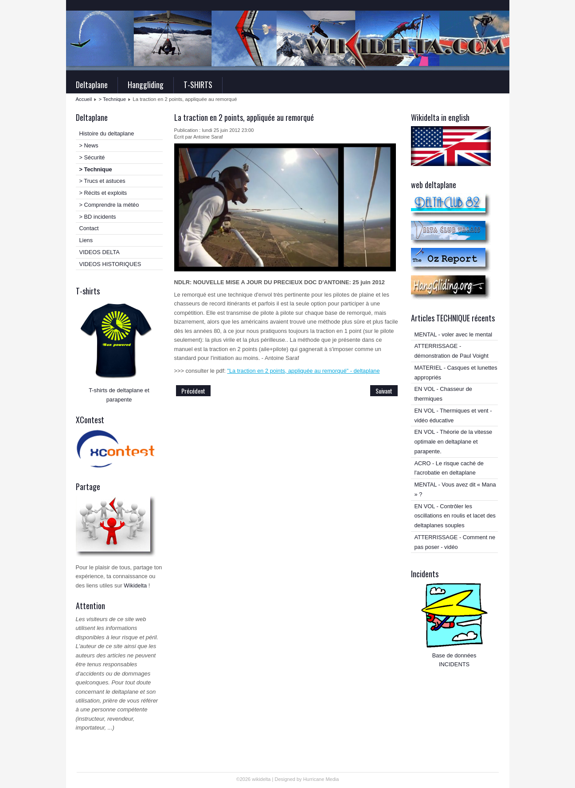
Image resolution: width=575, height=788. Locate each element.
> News (88, 145)
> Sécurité (92, 157)
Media (332, 779)
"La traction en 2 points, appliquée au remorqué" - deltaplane (303, 370)
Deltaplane (92, 84)
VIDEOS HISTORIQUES (110, 264)
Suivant (384, 390)
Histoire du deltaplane (106, 133)
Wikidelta (135, 585)
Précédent (193, 390)
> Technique (112, 99)
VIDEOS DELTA (99, 252)
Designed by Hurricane (299, 779)
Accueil (84, 99)
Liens (86, 240)
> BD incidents (97, 216)
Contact (89, 228)
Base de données (454, 655)
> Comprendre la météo (109, 204)
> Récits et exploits (103, 192)
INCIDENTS (454, 664)
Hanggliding (146, 84)
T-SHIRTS (198, 84)
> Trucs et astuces (102, 181)
